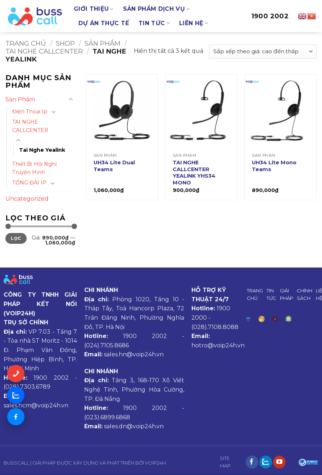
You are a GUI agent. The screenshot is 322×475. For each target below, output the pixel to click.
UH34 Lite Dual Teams (114, 166)
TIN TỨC (154, 23)
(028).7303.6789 (27, 386)
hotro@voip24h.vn (218, 345)
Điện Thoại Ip (29, 111)
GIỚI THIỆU (94, 9)
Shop (65, 43)
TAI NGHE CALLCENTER (44, 51)
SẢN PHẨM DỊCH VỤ (156, 9)
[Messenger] (15, 416)
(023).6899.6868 (107, 417)
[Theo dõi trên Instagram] (265, 462)
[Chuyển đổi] (71, 99)
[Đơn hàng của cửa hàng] (263, 52)
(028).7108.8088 (215, 327)
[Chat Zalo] (15, 395)
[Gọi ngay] (15, 373)
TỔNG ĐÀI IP (29, 182)
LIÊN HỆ (193, 23)
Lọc (16, 238)
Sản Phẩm (103, 43)
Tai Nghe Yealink (42, 150)
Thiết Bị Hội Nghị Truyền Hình (34, 168)
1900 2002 (270, 16)
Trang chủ (25, 43)
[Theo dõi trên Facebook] (252, 462)
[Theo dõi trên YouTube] (279, 462)
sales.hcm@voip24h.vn (36, 405)
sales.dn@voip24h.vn (134, 426)
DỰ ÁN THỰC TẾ (103, 23)
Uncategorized (27, 198)
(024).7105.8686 (106, 345)
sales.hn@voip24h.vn (134, 354)
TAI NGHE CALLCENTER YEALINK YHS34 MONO (194, 172)
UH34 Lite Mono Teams (274, 166)
